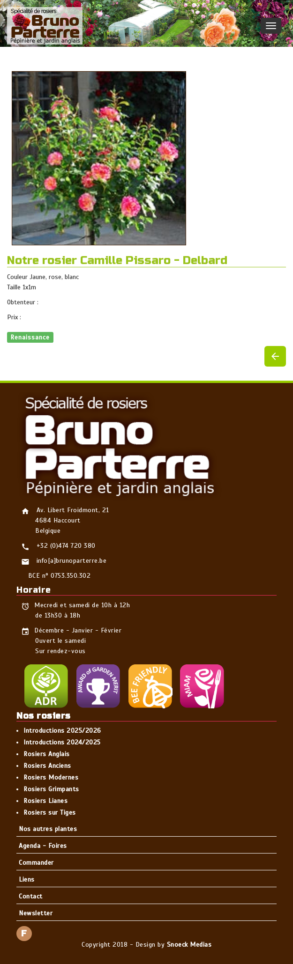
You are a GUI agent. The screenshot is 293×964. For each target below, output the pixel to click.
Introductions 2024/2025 (62, 742)
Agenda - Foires (43, 846)
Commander (36, 863)
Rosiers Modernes (50, 777)
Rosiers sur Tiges (49, 813)
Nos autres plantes (48, 829)
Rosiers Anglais (46, 754)
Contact (31, 896)
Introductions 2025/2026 (62, 731)
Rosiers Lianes (45, 801)
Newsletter (36, 913)
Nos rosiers (43, 716)
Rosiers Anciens (47, 766)
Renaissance (30, 337)
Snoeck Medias (189, 945)
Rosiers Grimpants (51, 789)
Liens (27, 879)
